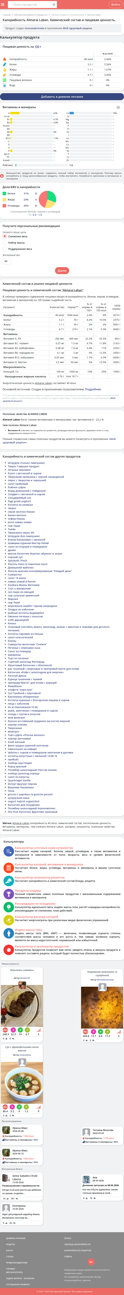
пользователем (34, 28)
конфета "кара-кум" (20, 689)
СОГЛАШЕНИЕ (13, 1284)
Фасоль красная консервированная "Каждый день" (40, 571)
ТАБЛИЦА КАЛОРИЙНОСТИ (77, 1244)
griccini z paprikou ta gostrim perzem (30, 794)
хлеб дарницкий (18, 620)
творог (12, 508)
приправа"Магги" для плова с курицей (32, 682)
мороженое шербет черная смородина (32, 606)
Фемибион (15, 686)
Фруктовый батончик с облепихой (30, 665)
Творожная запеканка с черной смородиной (36, 476)
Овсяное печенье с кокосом (25, 616)
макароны (14, 654)
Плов (11, 790)
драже (12, 550)
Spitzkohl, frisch (17, 560)
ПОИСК (67, 1238)
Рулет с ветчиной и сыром (24, 473)
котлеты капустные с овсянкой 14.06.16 (32, 756)
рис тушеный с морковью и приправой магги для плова (43, 668)
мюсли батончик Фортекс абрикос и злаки (35, 553)
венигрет (13, 731)
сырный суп (15, 557)
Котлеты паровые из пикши (25, 633)
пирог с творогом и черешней (27, 480)
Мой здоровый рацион (77, 28)
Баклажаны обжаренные (23, 696)
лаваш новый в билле (22, 581)
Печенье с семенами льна (24, 647)
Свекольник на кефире (22, 749)
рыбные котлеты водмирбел (26, 613)
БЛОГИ (9, 1250)
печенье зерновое (19, 469)
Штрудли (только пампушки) (26, 462)
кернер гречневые (19, 738)
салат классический (20, 637)
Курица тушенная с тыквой (25, 679)
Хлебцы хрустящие (20, 763)
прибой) (13, 759)
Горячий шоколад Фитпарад (26, 661)
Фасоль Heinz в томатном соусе (27, 564)
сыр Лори (14, 602)
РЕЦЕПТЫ (10, 1244)
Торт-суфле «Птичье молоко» (26, 735)
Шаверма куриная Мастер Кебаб (28, 543)
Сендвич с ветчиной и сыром (26, 494)
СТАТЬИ (9, 1256)
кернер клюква (17, 724)
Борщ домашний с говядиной (27, 490)
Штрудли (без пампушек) (24, 536)
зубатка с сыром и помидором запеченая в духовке (40, 752)
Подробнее (93, 389)
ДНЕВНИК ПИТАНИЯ (15, 1238)
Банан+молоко (17, 515)
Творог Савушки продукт (23, 466)
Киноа (12, 623)
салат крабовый (18, 483)
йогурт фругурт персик (22, 784)
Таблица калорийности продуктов (30, 14)
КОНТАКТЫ (29, 1278)
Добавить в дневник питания (62, 97)
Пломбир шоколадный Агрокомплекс (32, 808)
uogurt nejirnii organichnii (23, 801)
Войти (115, 4)
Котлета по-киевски (20, 504)
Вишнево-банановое (21, 787)
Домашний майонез (20, 567)
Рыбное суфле (17, 487)
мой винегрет (16, 717)
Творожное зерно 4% (21, 532)
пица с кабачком (18, 703)
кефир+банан (16, 518)
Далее (62, 271)
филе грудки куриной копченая (28, 745)
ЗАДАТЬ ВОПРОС (14, 1278)
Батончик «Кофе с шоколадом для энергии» (36, 672)
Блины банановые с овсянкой (26, 539)
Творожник (15, 728)
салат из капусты (18, 777)
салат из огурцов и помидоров (27, 546)
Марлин (13, 599)
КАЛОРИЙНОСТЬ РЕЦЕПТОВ (77, 1250)
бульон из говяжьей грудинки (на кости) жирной (39, 721)
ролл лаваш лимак (20, 522)
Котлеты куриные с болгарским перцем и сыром (38, 700)
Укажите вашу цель (14, 232)
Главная (7, 14)
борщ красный (17, 766)
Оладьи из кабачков (21, 609)
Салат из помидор (19, 651)
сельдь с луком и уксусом (24, 714)
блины (12, 640)
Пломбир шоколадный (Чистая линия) (32, 770)
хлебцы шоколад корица (23, 773)
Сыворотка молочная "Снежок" (27, 644)
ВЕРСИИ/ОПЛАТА (14, 1272)
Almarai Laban (94, 14)
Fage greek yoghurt (19, 501)
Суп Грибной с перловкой (24, 693)
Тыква (11, 529)
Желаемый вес (11, 255)
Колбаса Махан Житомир (24, 585)
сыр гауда (14, 525)
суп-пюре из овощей (21, 592)
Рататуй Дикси (17, 675)
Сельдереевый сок (19, 497)
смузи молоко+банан (21, 511)
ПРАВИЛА (25, 1284)
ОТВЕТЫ (68, 1256)
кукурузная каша (18, 797)
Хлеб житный (16, 742)
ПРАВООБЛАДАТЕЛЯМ (16, 1262)
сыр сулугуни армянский (23, 595)
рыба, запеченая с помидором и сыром (33, 710)
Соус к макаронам (19, 588)
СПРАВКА (10, 1268)
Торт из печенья (18, 658)
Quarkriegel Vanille (19, 780)
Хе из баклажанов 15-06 (23, 707)
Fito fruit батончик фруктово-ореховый (32, 811)
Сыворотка (15, 574)
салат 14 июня (17, 578)
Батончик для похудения (24, 804)
